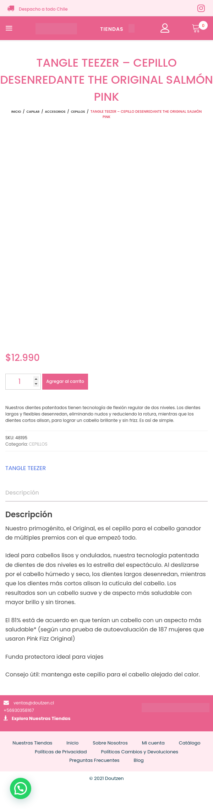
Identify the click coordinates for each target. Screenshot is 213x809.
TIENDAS (117, 29)
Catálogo (190, 743)
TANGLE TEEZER (25, 468)
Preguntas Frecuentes (94, 760)
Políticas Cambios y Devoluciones (139, 751)
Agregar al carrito (65, 381)
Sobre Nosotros (110, 743)
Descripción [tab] (22, 493)
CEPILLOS (78, 112)
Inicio (16, 112)
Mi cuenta (153, 743)
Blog (139, 760)
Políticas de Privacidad (61, 751)
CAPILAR (32, 112)
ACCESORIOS (55, 112)
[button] (20, 788)
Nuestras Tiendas (50, 718)
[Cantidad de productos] (23, 382)
